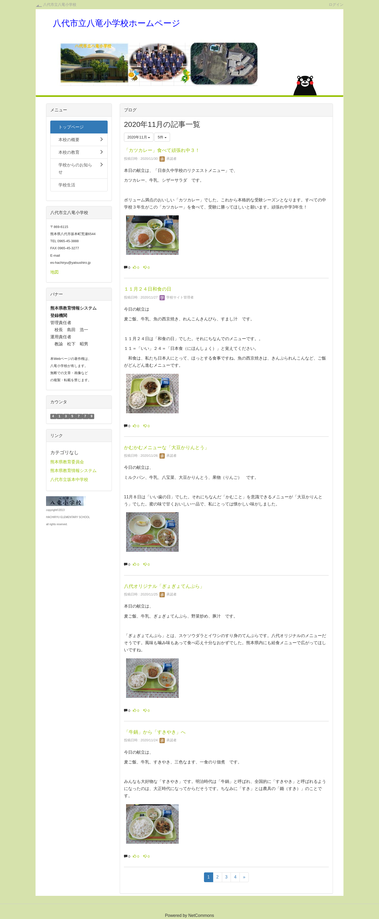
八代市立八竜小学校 (59, 4)
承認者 (168, 159)
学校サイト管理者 (176, 297)
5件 (162, 137)
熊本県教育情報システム (73, 470)
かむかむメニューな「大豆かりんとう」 (166, 447)
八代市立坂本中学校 (69, 479)
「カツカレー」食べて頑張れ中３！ (162, 150)
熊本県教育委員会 (67, 462)
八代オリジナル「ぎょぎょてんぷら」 (164, 586)
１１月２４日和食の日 (147, 289)
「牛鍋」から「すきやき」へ (155, 732)
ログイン (336, 4)
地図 (54, 272)
